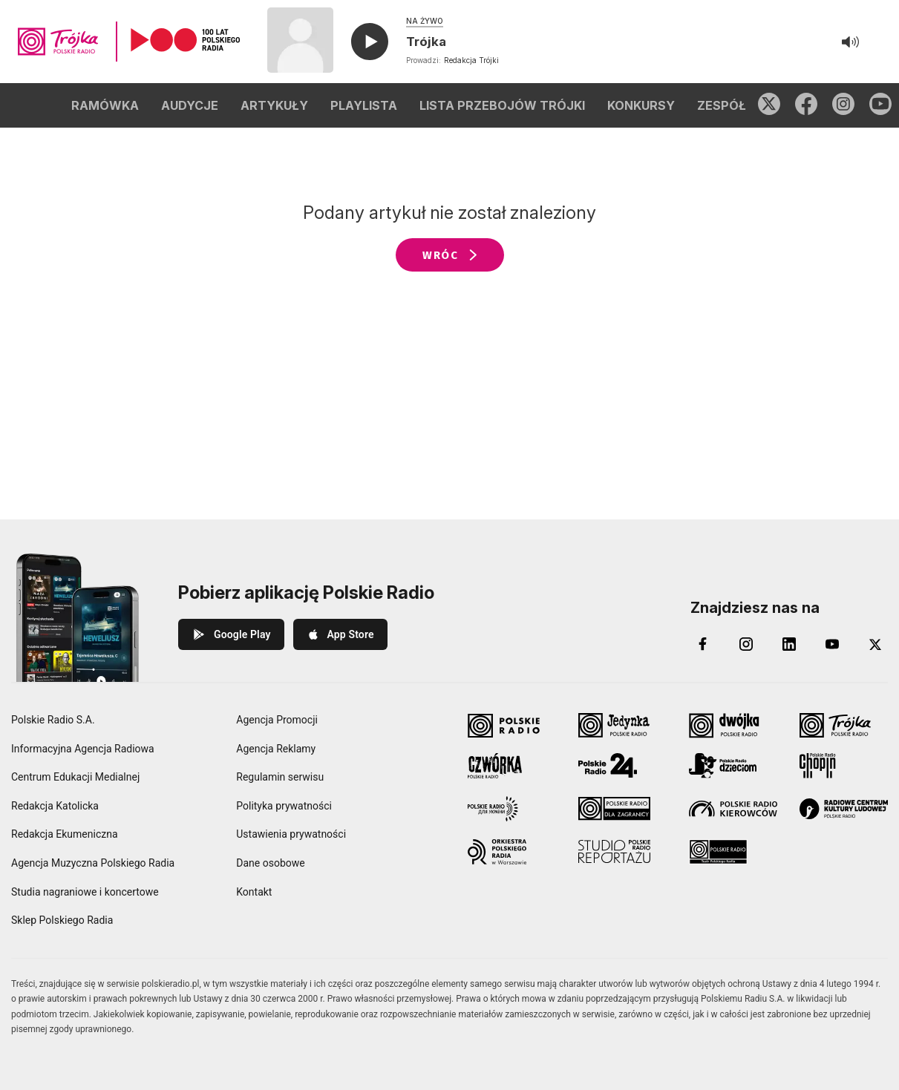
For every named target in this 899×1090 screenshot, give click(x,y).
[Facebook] (703, 644)
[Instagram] (746, 644)
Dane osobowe (270, 863)
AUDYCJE (189, 105)
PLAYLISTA (363, 105)
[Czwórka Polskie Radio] (512, 765)
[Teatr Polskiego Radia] (733, 851)
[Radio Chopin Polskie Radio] (844, 765)
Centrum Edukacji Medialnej (75, 777)
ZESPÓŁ (721, 105)
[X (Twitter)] (875, 644)
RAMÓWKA (105, 105)
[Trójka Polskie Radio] (844, 725)
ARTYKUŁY (274, 105)
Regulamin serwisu (280, 777)
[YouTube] (832, 644)
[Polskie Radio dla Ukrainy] (512, 808)
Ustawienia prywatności (291, 834)
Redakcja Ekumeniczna (64, 834)
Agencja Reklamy (276, 749)
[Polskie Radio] (512, 725)
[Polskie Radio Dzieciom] (733, 765)
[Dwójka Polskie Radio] (733, 725)
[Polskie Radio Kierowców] (733, 808)
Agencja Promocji (277, 720)
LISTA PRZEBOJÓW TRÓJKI (502, 105)
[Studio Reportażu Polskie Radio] (622, 851)
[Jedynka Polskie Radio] (622, 725)
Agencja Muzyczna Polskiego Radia (92, 863)
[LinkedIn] (789, 644)
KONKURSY (641, 105)
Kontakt (254, 892)
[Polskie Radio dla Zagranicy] (622, 808)
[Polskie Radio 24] (622, 765)
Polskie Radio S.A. (53, 720)
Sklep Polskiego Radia (62, 920)
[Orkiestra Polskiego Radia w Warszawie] (512, 851)
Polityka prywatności (284, 806)
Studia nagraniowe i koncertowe (85, 892)
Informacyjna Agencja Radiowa (82, 749)
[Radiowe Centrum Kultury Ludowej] (844, 808)
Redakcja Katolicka (55, 806)
